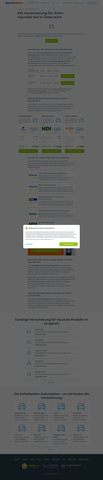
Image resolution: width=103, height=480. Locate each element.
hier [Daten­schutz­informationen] (53, 239)
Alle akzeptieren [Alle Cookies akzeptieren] (68, 244)
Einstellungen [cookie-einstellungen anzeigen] (29, 244)
